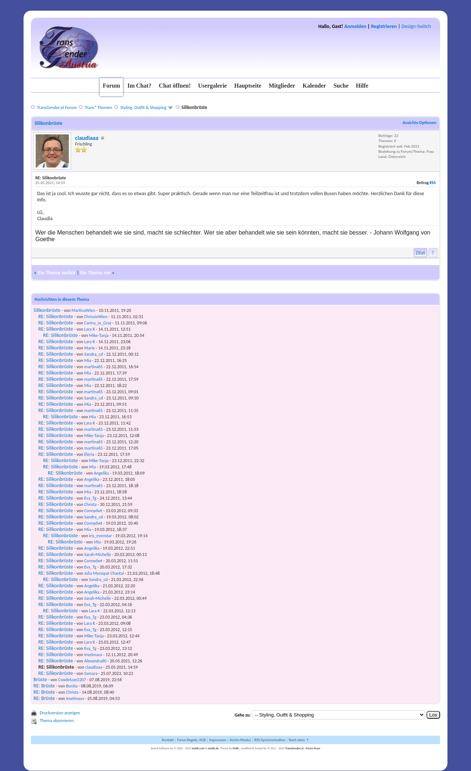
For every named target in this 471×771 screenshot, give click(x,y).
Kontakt (168, 739)
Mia (87, 360)
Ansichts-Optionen (419, 122)
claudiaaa (86, 137)
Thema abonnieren (57, 720)
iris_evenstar (100, 535)
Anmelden (355, 26)
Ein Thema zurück (56, 273)
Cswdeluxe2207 (72, 679)
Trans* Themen (98, 107)
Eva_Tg (90, 498)
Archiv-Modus (240, 739)
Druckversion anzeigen (60, 712)
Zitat (420, 253)
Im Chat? (139, 85)
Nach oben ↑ (298, 739)
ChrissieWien (95, 316)
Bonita (72, 686)
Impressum (217, 739)
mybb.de (213, 748)
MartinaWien (83, 310)
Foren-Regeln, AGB (191, 739)
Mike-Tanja (99, 335)
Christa (90, 504)
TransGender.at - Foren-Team (302, 748)
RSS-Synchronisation (269, 739)
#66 (432, 182)
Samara (91, 673)
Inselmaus (93, 654)
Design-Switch (416, 26)
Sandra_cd (93, 354)
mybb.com (198, 748)
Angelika (101, 473)
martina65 (93, 366)
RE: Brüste (44, 686)
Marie (89, 348)
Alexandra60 (95, 660)
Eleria (89, 454)
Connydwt (93, 510)
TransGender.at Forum (57, 107)
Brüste (40, 679)
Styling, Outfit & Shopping (143, 107)
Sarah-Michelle (97, 554)
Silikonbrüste (46, 310)
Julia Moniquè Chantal (104, 573)
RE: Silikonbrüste (55, 316)
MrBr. (236, 748)
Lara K (89, 329)
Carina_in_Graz (97, 322)
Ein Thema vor (95, 273)
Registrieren (384, 26)
